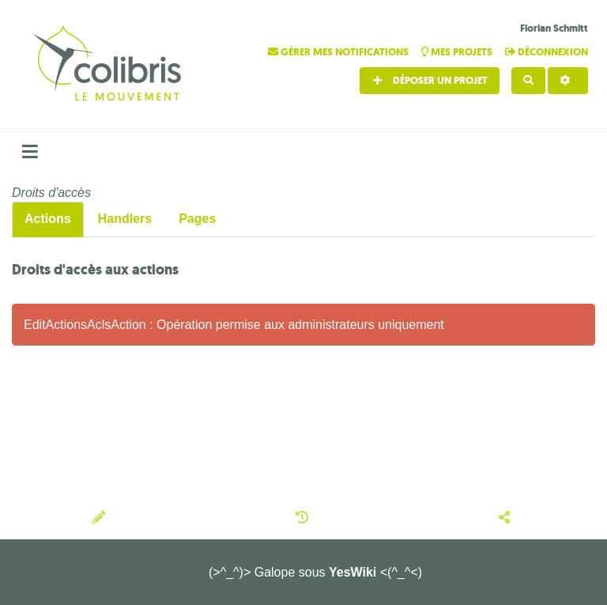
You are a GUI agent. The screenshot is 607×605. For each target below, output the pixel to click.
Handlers (125, 218)
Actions (48, 218)
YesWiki (352, 572)
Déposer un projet (429, 80)
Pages (197, 218)
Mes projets (458, 52)
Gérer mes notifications (339, 52)
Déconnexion (546, 52)
